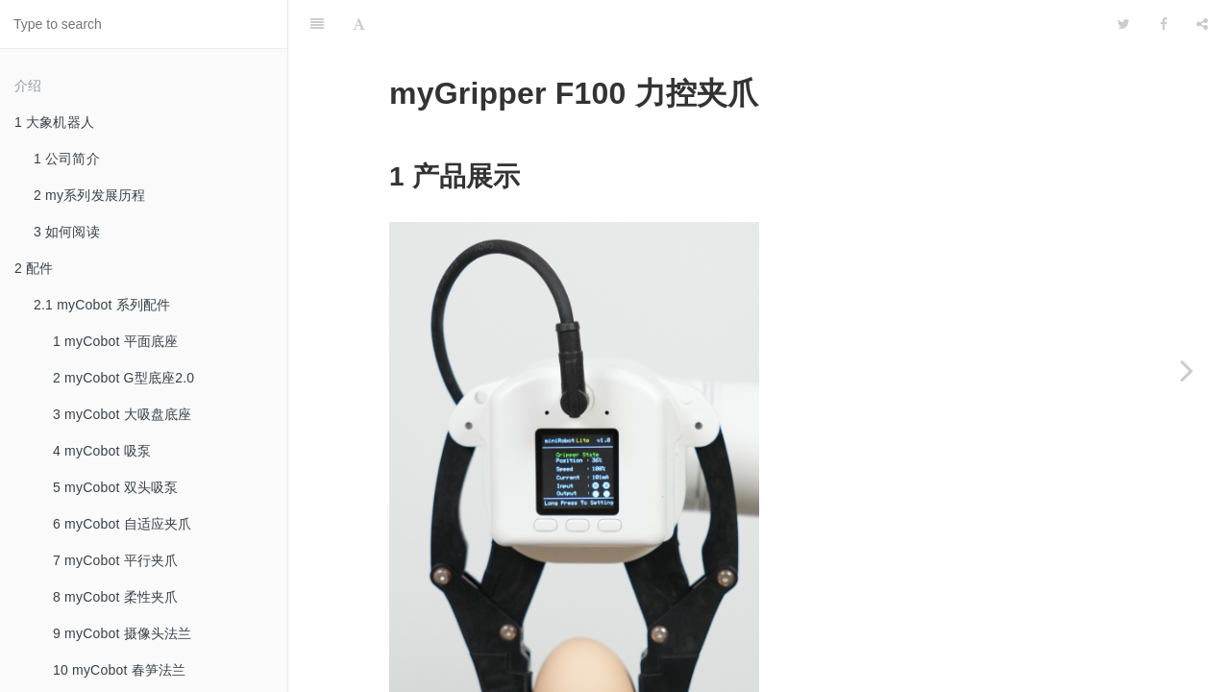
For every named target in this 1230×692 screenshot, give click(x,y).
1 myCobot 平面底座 (115, 341)
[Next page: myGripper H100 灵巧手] (1187, 370)
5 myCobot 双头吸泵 (115, 487)
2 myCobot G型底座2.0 (123, 377)
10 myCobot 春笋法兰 (119, 670)
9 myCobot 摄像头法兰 (122, 633)
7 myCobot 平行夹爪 (115, 560)
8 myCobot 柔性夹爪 (115, 597)
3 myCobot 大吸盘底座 (122, 414)
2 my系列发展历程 (89, 195)
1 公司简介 (67, 158)
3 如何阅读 (67, 231)
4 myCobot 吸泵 (102, 450)
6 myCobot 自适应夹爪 (122, 523)
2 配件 (33, 268)
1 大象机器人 (54, 122)
